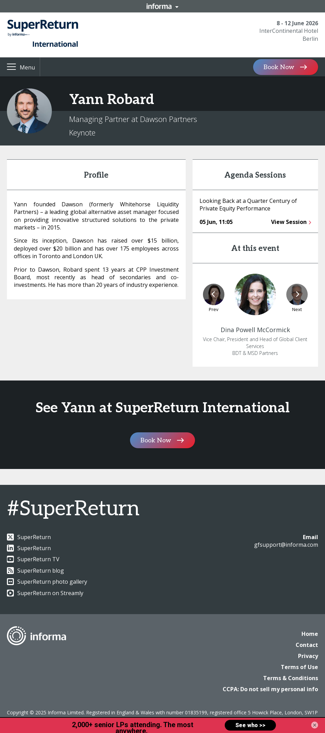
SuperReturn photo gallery (47, 581)
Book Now (278, 67)
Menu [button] (27, 67)
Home (309, 634)
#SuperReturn (73, 509)
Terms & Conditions (290, 678)
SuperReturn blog (35, 570)
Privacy (308, 656)
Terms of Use (299, 667)
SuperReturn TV (33, 559)
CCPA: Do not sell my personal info (270, 689)
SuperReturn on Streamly (45, 593)
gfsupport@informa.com (286, 544)
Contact (307, 645)
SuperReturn (29, 537)
